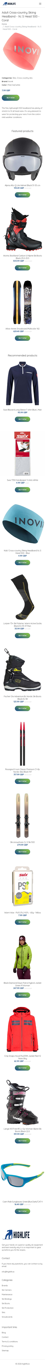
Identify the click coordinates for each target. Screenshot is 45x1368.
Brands (5, 1285)
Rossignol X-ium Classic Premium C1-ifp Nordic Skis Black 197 (22, 770)
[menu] (40, 4)
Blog (4, 1332)
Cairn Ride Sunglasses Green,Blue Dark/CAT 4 (22, 1201)
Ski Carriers (7, 1290)
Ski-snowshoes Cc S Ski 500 (22, 842)
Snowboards (7, 1317)
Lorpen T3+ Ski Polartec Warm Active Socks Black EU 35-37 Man (22, 624)
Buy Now (11, 98)
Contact (5, 1337)
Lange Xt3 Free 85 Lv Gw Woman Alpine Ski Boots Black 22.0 (22, 1130)
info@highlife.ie (8, 1272)
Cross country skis (25, 78)
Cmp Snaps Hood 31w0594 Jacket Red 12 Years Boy (22, 1057)
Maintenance (7, 1294)
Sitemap (5, 1350)
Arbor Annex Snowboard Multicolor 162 (22, 328)
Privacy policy (7, 1346)
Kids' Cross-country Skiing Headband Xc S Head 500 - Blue (22, 551)
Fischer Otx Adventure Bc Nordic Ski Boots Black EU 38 (22, 697)
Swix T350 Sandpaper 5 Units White (22, 480)
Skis (14, 78)
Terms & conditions (10, 1341)
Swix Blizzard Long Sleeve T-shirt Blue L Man (22, 410)
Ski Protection (7, 1308)
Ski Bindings (7, 1299)
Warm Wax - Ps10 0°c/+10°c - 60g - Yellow (22, 912)
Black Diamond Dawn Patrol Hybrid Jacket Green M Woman (22, 984)
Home (4, 24)
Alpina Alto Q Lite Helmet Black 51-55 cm (22, 185)
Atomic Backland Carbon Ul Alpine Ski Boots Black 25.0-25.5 (22, 256)
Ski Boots (6, 1303)
